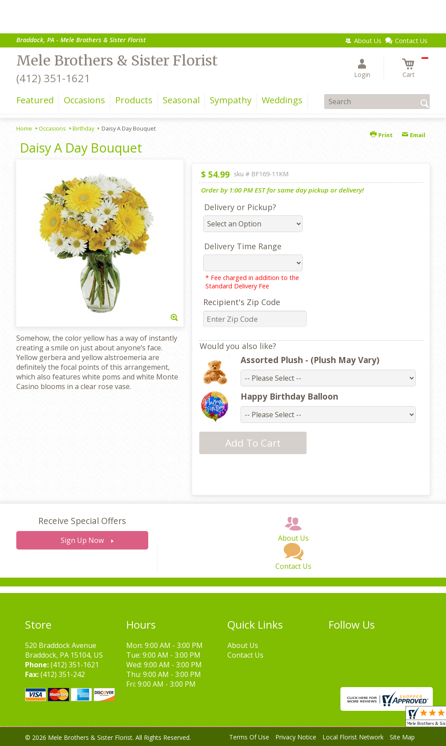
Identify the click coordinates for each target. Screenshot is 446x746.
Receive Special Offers (82, 521)
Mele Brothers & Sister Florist (117, 60)
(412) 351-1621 (53, 78)
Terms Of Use (249, 737)
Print (381, 135)
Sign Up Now (82, 540)
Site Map (402, 737)
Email (413, 135)
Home (24, 128)
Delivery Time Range (242, 246)
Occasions (52, 128)
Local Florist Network (353, 737)
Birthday (83, 128)
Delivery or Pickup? (240, 207)
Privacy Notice (295, 737)
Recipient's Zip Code (241, 302)
